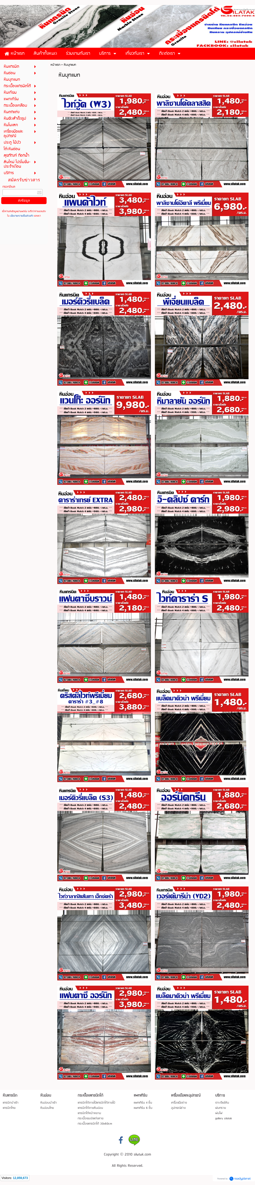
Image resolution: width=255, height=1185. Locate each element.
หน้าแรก (55, 64)
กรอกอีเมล (8, 186)
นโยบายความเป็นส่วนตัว (21, 216)
